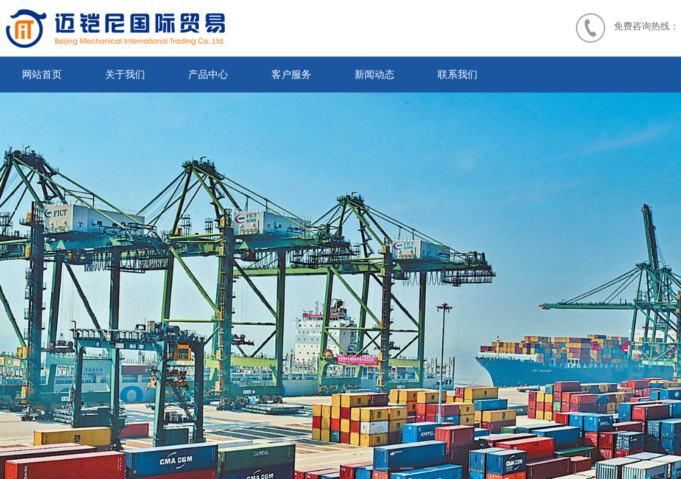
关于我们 (125, 74)
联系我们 (457, 74)
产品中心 (208, 74)
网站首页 (42, 74)
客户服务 (291, 74)
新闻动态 (374, 74)
